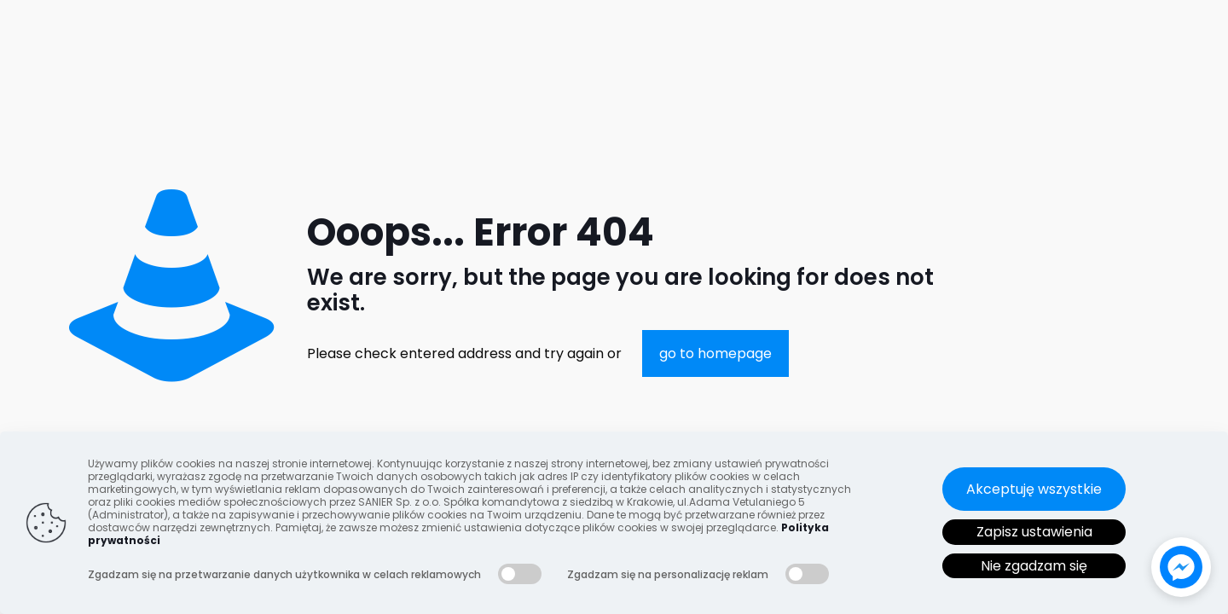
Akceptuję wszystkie (1034, 489)
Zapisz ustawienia (1034, 532)
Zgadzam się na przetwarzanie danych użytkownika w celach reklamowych (284, 574)
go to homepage (715, 353)
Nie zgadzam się (1034, 566)
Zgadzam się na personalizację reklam (667, 574)
